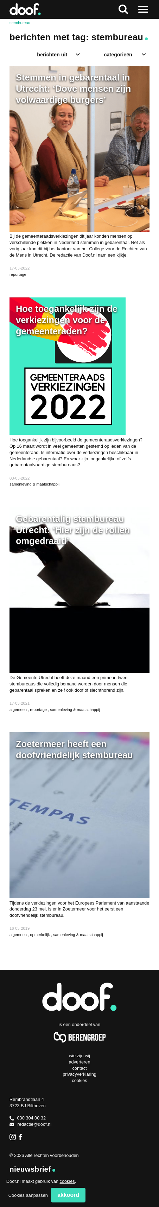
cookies (67, 1181)
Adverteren (79, 1062)
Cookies (79, 1080)
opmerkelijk (40, 935)
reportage (17, 274)
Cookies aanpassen (28, 1195)
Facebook (22, 1137)
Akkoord (68, 1195)
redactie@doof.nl (30, 1124)
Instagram (12, 1137)
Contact (79, 1068)
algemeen (18, 709)
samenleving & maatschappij (34, 484)
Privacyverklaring (79, 1074)
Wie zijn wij (79, 1055)
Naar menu (143, 9)
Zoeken (123, 9)
